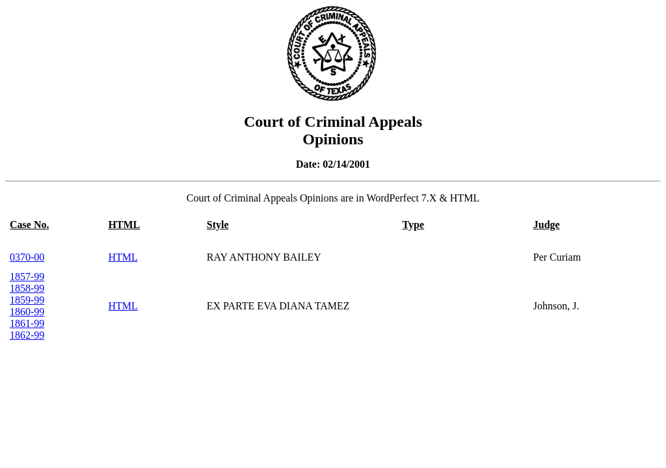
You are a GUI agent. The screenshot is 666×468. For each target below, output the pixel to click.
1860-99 (27, 311)
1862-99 (27, 335)
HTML (122, 257)
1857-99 (27, 276)
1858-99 (27, 288)
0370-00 (27, 257)
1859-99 (27, 300)
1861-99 (27, 323)
